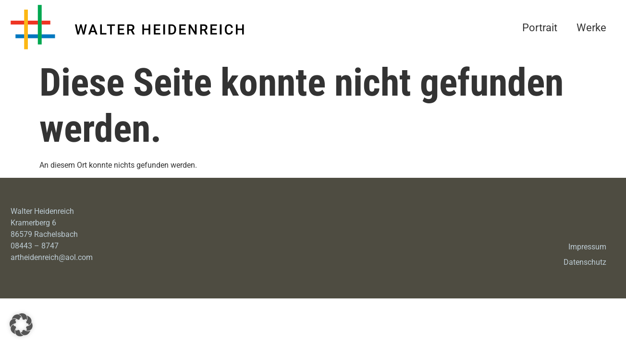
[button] (21, 325)
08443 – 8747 (35, 245)
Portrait (539, 28)
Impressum (587, 246)
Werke (591, 28)
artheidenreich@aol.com (52, 257)
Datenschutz (585, 262)
